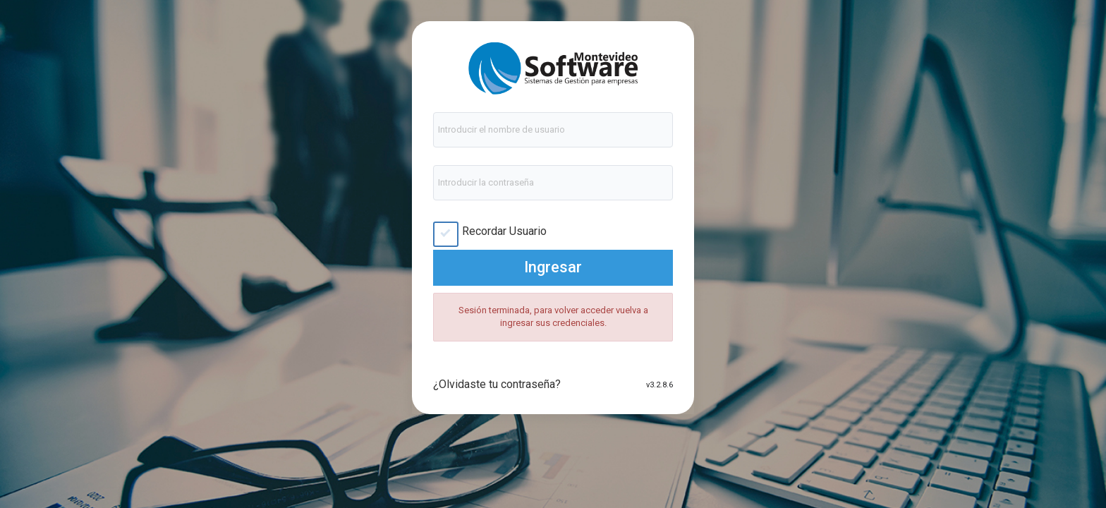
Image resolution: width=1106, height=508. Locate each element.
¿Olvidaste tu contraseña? (497, 384)
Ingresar (553, 267)
